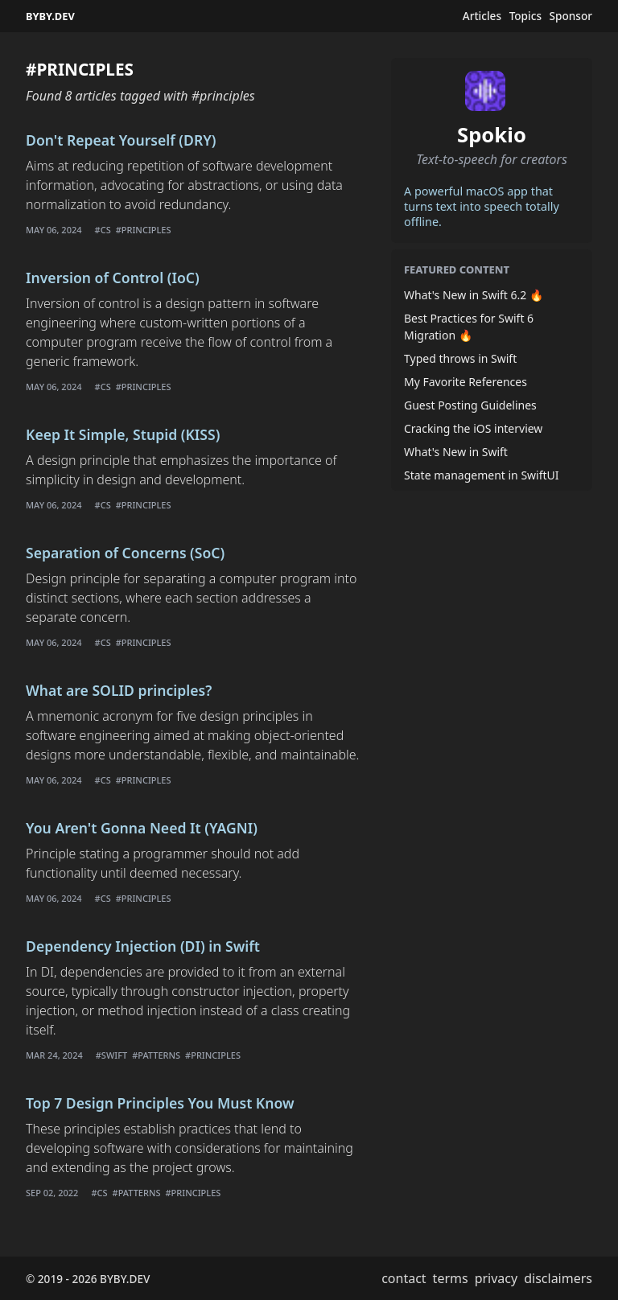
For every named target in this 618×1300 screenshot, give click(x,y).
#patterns (156, 1055)
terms (450, 1278)
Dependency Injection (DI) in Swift (143, 946)
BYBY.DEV (50, 16)
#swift (111, 1055)
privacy (496, 1278)
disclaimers (558, 1278)
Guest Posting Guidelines (470, 405)
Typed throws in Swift (460, 358)
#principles (143, 230)
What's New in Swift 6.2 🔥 (473, 294)
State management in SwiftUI (481, 475)
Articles (482, 16)
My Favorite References (465, 381)
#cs (103, 230)
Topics (525, 16)
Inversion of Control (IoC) (113, 277)
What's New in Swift (456, 451)
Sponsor (571, 16)
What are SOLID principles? (119, 690)
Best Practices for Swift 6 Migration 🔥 (469, 327)
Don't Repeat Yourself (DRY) (121, 140)
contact (403, 1278)
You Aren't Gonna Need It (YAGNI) (142, 827)
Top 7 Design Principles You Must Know (160, 1103)
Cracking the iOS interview (473, 428)
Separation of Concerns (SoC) (125, 552)
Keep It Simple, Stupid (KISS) (123, 434)
